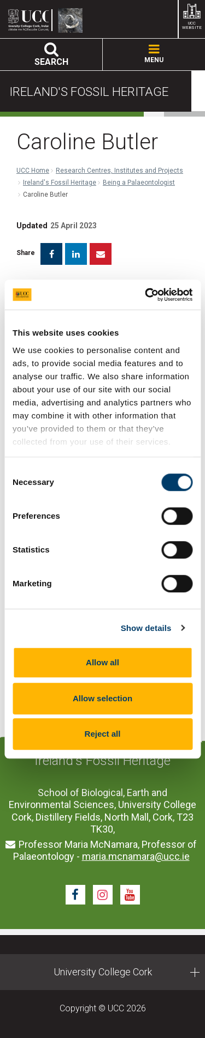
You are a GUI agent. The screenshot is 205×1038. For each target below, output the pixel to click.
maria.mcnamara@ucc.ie (136, 856)
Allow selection (102, 698)
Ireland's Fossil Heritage (59, 182)
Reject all (103, 733)
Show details (146, 628)
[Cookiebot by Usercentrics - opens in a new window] (145, 295)
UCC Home (32, 170)
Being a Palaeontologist (139, 182)
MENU (153, 54)
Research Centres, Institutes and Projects (119, 170)
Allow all (102, 662)
